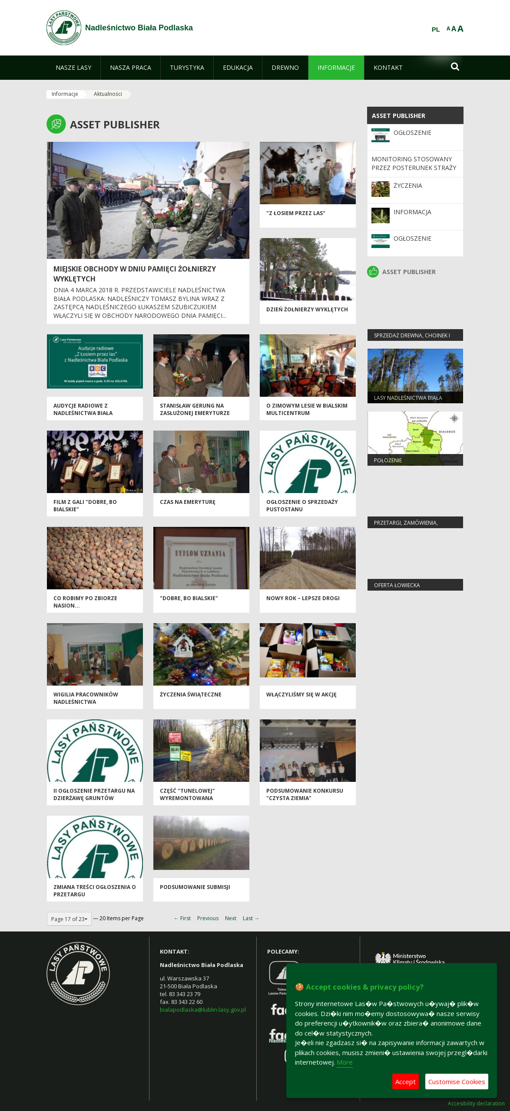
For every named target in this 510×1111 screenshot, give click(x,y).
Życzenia (408, 185)
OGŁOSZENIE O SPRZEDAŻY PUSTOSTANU (302, 505)
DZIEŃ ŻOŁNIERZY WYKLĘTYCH (307, 309)
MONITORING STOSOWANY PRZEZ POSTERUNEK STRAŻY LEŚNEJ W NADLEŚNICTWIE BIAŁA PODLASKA (413, 172)
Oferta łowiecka (397, 585)
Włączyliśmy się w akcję (301, 694)
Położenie (388, 460)
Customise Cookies (456, 1081)
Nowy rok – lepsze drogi (303, 598)
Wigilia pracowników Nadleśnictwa (85, 698)
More (345, 1062)
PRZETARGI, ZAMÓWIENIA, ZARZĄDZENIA (406, 526)
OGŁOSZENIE (412, 132)
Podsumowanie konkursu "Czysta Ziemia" (304, 794)
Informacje (65, 94)
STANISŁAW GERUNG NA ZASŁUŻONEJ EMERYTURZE (195, 409)
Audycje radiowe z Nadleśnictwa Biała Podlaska (83, 413)
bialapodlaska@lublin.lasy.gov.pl (203, 1009)
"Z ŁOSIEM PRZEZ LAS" (295, 213)
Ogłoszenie (412, 238)
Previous (208, 918)
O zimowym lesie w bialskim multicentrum (307, 409)
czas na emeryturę (187, 502)
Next (230, 918)
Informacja (412, 212)
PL (436, 29)
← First (182, 918)
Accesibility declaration (476, 1104)
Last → (251, 918)
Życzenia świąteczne (191, 694)
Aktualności (108, 94)
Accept (405, 1081)
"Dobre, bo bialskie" (189, 598)
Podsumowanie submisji (195, 887)
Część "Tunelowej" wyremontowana (187, 794)
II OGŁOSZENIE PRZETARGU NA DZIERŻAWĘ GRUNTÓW (94, 794)
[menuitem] (73, 68)
